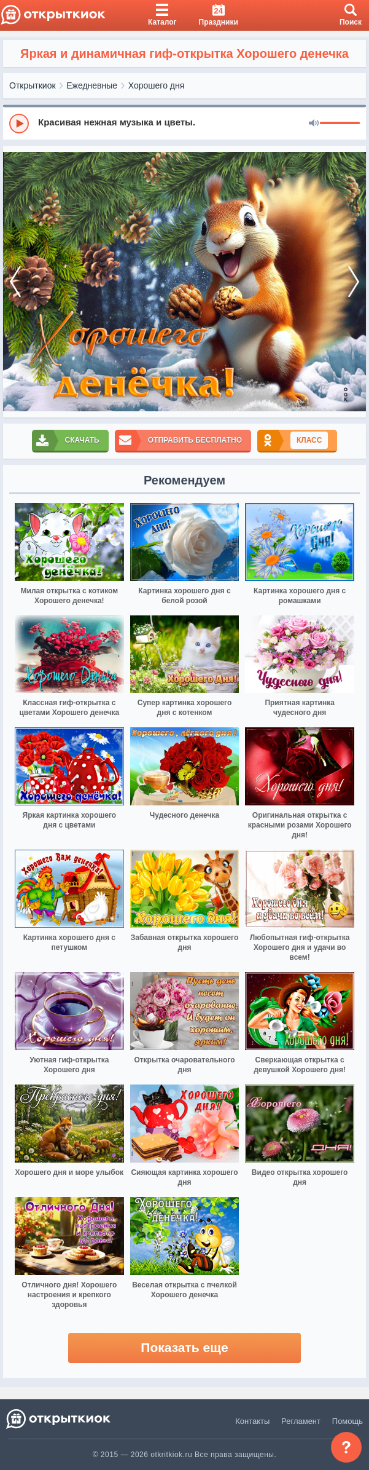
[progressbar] (340, 123)
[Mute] (314, 123)
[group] (184, 123)
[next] (353, 281)
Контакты (252, 1421)
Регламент (300, 1421)
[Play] (19, 123)
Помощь (347, 1421)
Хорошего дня (156, 85)
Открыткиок (32, 85)
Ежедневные (91, 85)
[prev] (15, 281)
